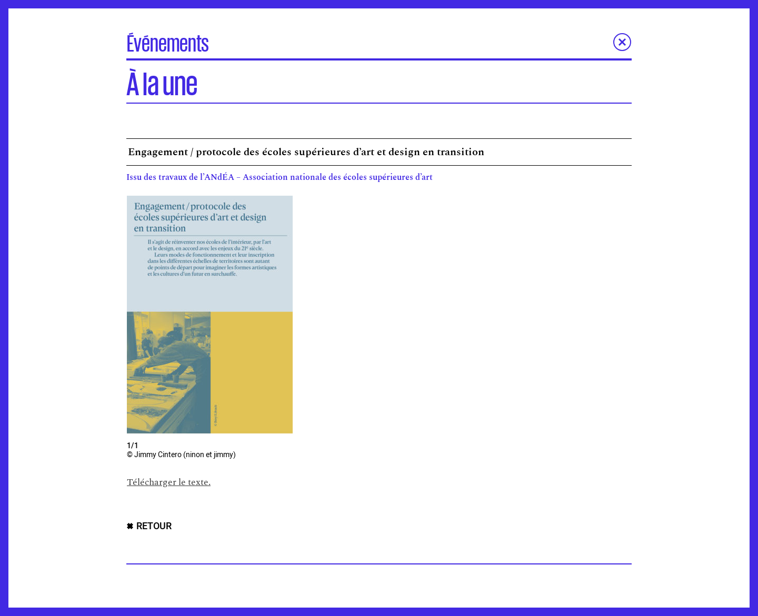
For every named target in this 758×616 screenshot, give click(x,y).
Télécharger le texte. (169, 482)
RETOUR (154, 526)
